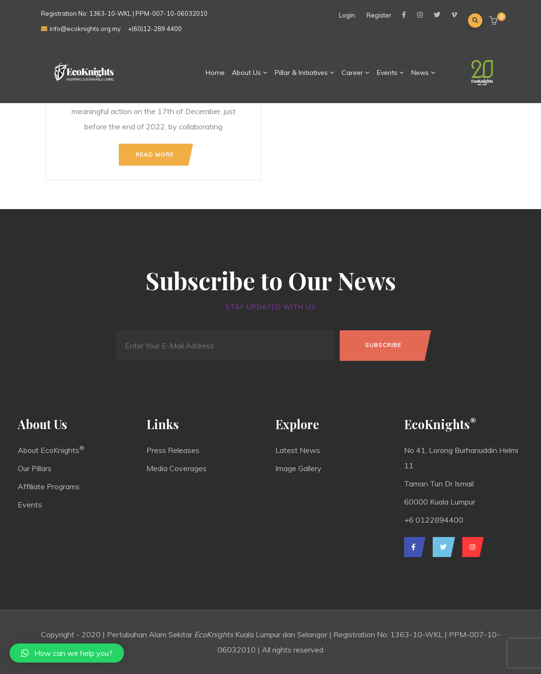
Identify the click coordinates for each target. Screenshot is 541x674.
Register (378, 15)
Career (356, 72)
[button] (494, 21)
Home (215, 72)
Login (347, 15)
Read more (154, 154)
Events (390, 72)
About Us (250, 72)
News (423, 72)
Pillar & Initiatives (304, 72)
